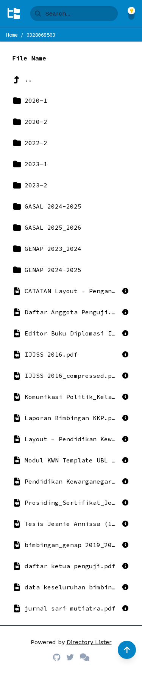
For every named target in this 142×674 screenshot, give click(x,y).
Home (12, 34)
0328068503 (41, 34)
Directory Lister (89, 642)
